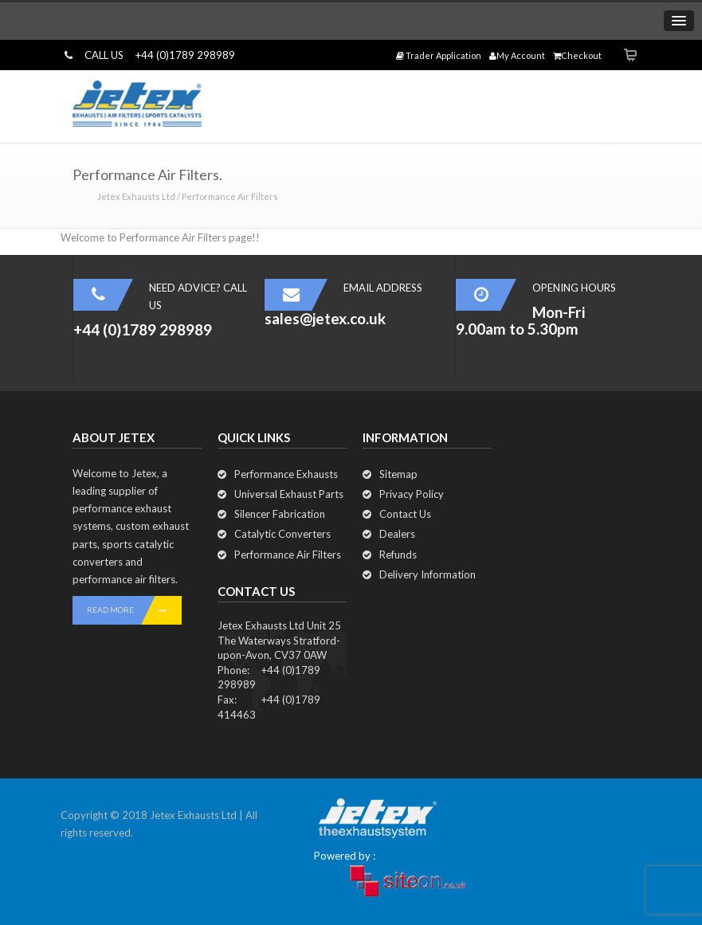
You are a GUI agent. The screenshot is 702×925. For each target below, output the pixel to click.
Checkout (577, 55)
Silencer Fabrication (279, 514)
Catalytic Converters (282, 533)
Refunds (398, 554)
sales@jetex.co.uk (325, 318)
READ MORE (134, 610)
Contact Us (405, 514)
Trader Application (438, 55)
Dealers (397, 533)
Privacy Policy (411, 494)
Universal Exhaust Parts (288, 494)
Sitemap (398, 474)
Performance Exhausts (286, 474)
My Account (517, 55)
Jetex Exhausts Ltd (136, 196)
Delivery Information (427, 574)
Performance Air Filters (287, 554)
